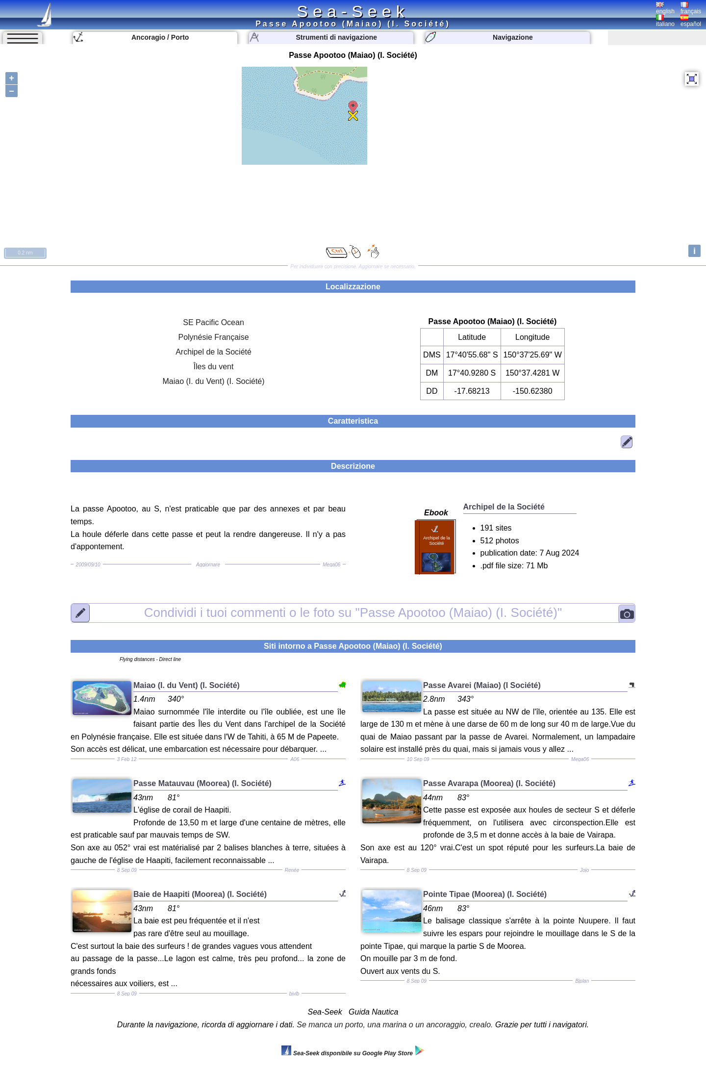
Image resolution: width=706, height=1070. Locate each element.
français (691, 8)
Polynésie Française (213, 337)
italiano (665, 21)
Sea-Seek (353, 11)
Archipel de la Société (214, 352)
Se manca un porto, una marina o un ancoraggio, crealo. (395, 1024)
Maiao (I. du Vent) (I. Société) (213, 381)
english (665, 8)
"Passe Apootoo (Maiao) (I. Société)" (353, 612)
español (691, 21)
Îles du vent (214, 366)
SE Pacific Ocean (213, 322)
